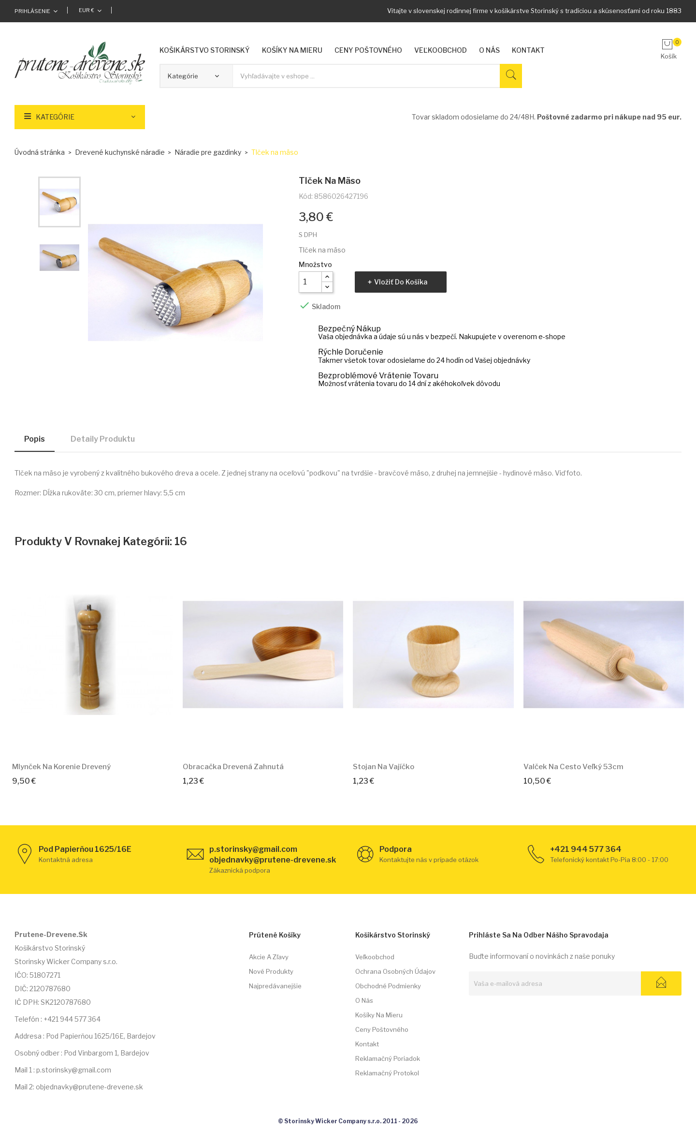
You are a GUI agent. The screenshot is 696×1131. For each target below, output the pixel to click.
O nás (364, 1000)
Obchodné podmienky (388, 986)
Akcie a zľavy (269, 957)
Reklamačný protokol (387, 1073)
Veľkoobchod (374, 957)
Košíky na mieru (379, 1015)
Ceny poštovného (381, 1029)
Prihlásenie (32, 11)
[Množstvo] (310, 282)
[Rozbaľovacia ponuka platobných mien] (90, 10)
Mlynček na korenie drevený (61, 766)
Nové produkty (271, 971)
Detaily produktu (103, 439)
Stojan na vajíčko (383, 766)
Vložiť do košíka (400, 282)
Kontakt (367, 1044)
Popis (34, 439)
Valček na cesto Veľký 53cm (573, 766)
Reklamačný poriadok (387, 1058)
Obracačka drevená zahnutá (233, 766)
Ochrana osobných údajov (395, 971)
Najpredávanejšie (275, 986)
